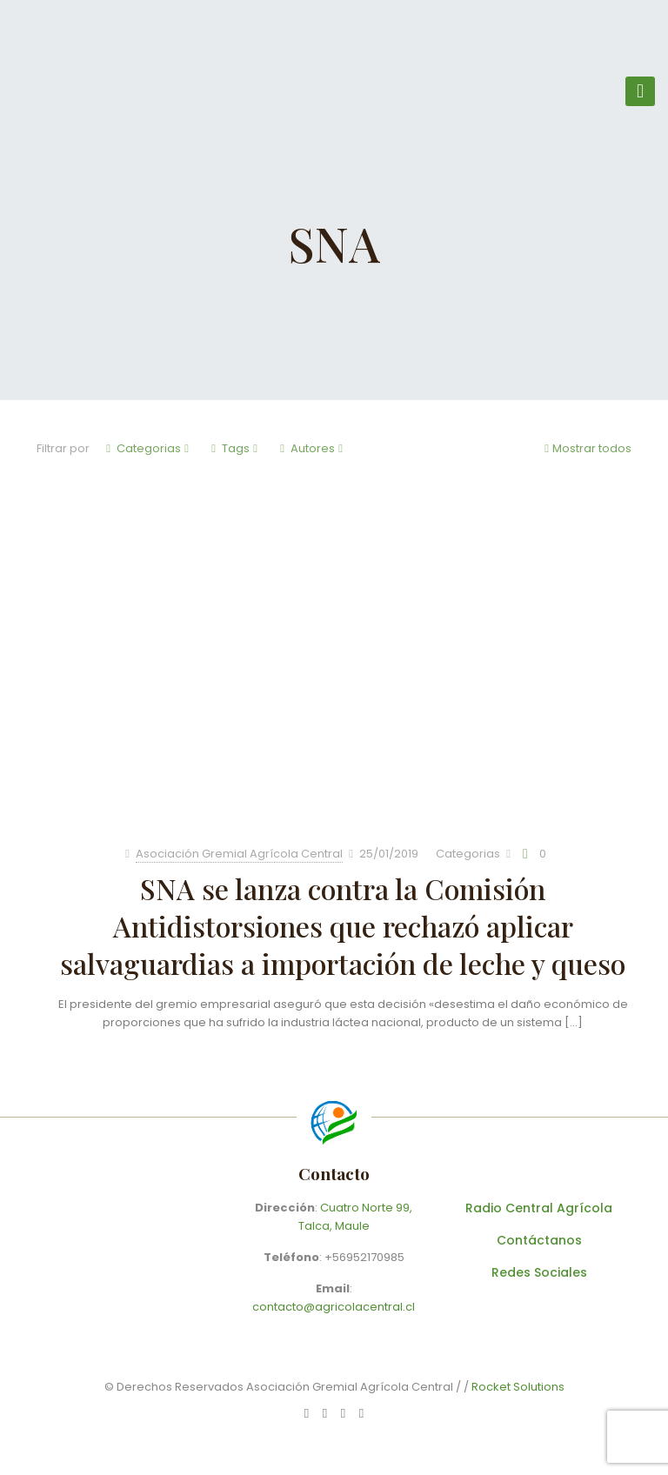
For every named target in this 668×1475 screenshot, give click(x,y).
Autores (311, 448)
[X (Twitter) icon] (343, 1413)
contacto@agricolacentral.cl (333, 1306)
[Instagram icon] (361, 1413)
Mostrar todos (586, 448)
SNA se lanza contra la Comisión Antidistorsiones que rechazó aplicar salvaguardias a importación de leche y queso (342, 926)
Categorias (147, 448)
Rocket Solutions (517, 1386)
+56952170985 (364, 1257)
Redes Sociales (539, 1272)
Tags (234, 448)
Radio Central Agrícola (538, 1208)
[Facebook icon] (324, 1413)
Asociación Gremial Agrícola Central (239, 853)
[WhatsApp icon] (306, 1413)
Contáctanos (539, 1240)
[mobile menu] (640, 91)
